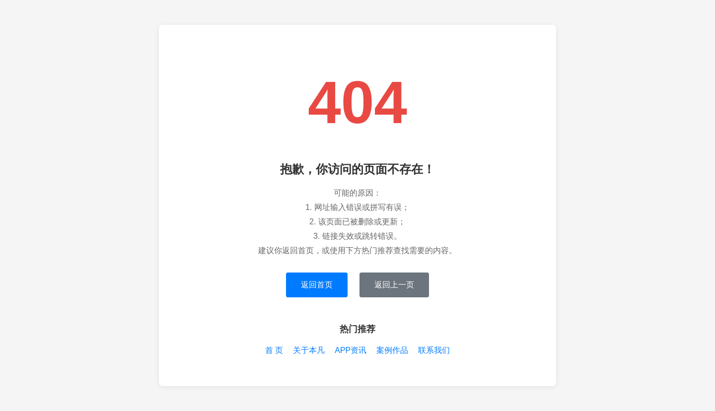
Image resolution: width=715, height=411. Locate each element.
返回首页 (317, 284)
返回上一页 (394, 284)
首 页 (274, 350)
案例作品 (392, 350)
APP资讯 (350, 350)
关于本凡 (309, 350)
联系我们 (434, 350)
